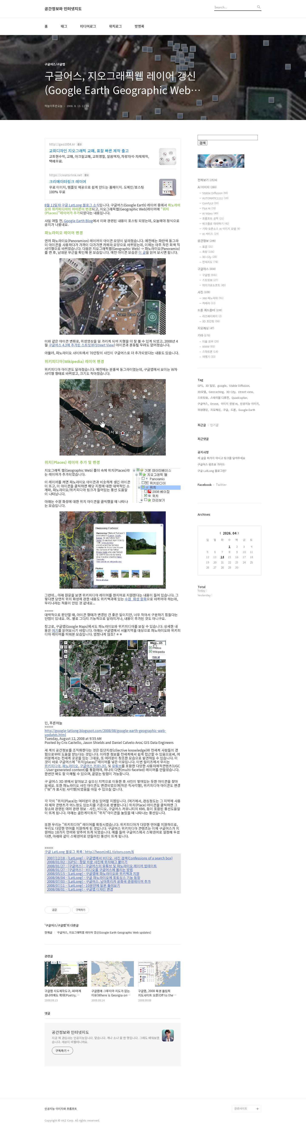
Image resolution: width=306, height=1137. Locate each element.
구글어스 (207, 269)
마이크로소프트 (214, 285)
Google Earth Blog (78, 221)
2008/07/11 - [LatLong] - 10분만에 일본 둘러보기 (83, 885)
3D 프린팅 (211, 321)
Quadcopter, (240, 534)
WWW (208, 346)
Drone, (214, 539)
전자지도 (210, 262)
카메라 (208, 303)
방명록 (139, 26)
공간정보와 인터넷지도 (63, 8)
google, (222, 521)
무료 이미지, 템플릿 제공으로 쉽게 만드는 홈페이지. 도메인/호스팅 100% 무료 (96, 189)
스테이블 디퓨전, (220, 534)
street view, (246, 528)
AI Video (210, 213)
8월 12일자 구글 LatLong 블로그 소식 (72, 205)
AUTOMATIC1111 (215, 198)
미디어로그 (88, 26)
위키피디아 (53, 766)
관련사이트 (240, 1108)
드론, (234, 546)
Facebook (205, 620)
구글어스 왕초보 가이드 (211, 600)
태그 (64, 26)
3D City (209, 257)
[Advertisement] (229, 440)
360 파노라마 (212, 298)
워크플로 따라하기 (215, 223)
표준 (207, 247)
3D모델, (202, 528)
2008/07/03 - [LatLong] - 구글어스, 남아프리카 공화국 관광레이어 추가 (99, 881)
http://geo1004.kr (62, 144)
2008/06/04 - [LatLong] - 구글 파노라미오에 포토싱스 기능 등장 (93, 877)
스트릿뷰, (203, 534)
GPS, (201, 521)
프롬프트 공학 (213, 218)
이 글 (142, 252)
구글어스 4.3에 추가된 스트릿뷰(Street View (81, 345)
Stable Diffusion (215, 193)
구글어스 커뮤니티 (93, 766)
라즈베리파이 (212, 316)
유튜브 (117, 766)
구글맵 (209, 275)
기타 (204, 335)
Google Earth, (247, 546)
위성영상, (203, 546)
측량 (208, 252)
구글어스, (203, 539)
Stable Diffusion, (239, 521)
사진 (204, 292)
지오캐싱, (215, 546)
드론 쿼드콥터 (210, 310)
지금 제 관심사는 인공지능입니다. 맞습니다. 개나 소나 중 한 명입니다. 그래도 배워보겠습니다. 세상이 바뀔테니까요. (105, 1040)
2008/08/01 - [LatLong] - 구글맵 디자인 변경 (80, 889)
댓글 (47, 1013)
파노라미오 (70, 766)
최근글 (202, 561)
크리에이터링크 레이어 (67, 181)
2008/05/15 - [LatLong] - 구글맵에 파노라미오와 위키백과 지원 (93, 873)
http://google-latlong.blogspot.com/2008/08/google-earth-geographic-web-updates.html (105, 732)
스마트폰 (210, 352)
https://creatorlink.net (65, 175)
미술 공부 (210, 341)
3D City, (231, 528)
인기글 (214, 561)
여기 (55, 630)
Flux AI (209, 208)
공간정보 (207, 240)
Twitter (221, 620)
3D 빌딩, (210, 521)
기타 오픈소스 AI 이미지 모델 (221, 229)
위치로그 (115, 26)
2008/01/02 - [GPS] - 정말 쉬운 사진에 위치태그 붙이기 (87, 862)
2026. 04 (229, 669)
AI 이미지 (207, 187)
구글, (226, 546)
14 (222, 693)
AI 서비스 (210, 234)
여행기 (208, 357)
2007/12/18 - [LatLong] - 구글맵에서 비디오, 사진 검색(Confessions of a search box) (110, 858)
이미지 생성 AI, (229, 539)
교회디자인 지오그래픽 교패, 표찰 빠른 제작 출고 (89, 150)
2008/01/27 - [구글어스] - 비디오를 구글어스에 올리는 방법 (90, 870)
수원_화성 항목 (136, 599)
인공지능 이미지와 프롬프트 (61, 1108)
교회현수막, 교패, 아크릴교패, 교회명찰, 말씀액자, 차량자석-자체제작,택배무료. (99, 158)
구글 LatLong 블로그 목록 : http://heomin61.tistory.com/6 (89, 851)
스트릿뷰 (210, 280)
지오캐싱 (206, 328)
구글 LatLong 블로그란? (212, 607)
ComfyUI (210, 203)
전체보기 (207, 180)
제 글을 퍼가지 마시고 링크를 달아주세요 (221, 594)
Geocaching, (217, 528)
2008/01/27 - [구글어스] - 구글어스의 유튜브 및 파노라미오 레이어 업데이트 (102, 866)
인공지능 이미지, (250, 539)
